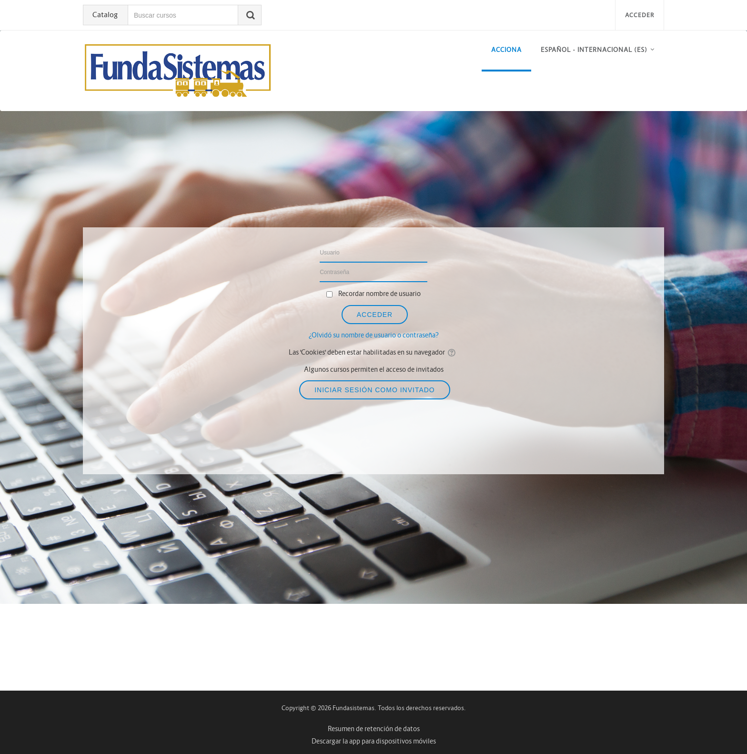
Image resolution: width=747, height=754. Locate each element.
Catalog (105, 14)
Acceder (639, 15)
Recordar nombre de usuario (379, 293)
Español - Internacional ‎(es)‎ (594, 50)
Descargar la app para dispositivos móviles (374, 741)
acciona (506, 50)
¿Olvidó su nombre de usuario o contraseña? (374, 335)
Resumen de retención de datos (374, 728)
